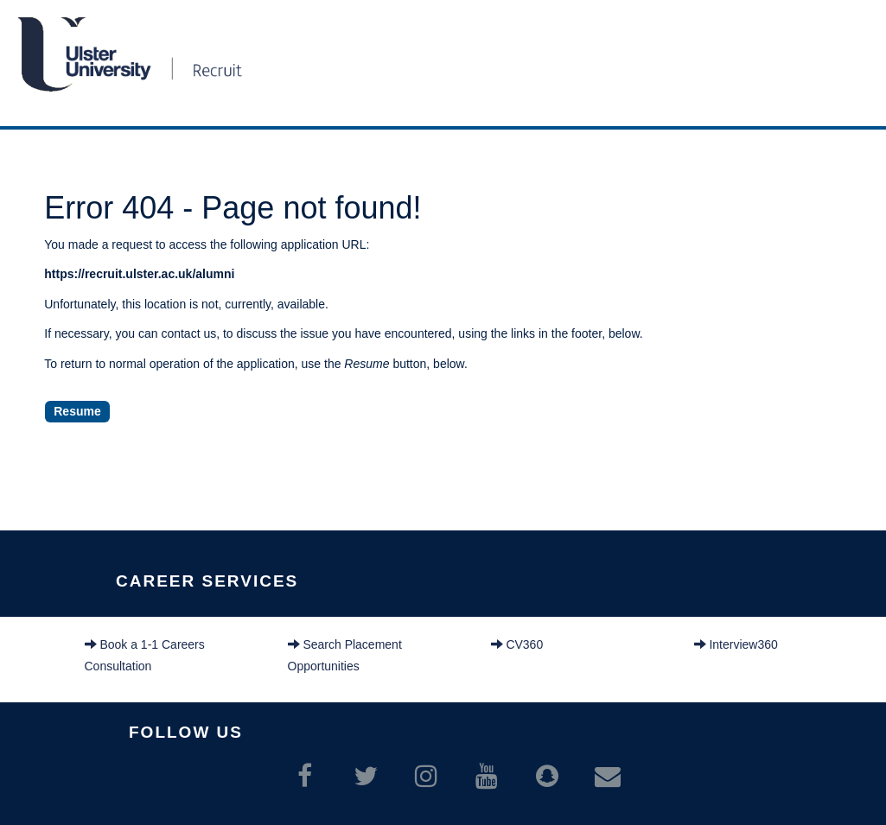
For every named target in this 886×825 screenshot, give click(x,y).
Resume (77, 411)
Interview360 (736, 644)
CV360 (517, 644)
